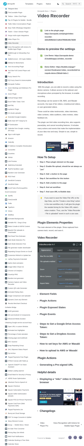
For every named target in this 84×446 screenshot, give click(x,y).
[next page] (66, 424)
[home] (12, 4)
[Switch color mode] (58, 4)
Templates (29, 4)
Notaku (48, 438)
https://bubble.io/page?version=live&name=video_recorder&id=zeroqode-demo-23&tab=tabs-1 (62, 70)
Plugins (39, 4)
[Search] (71, 4)
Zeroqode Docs (43, 11)
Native (48, 4)
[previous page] (43, 424)
